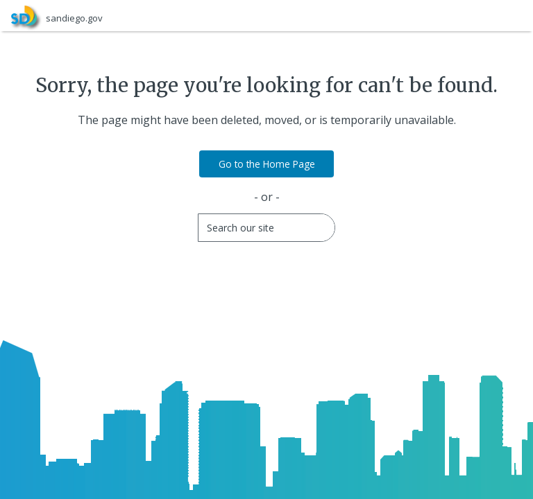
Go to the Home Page (267, 163)
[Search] (267, 227)
